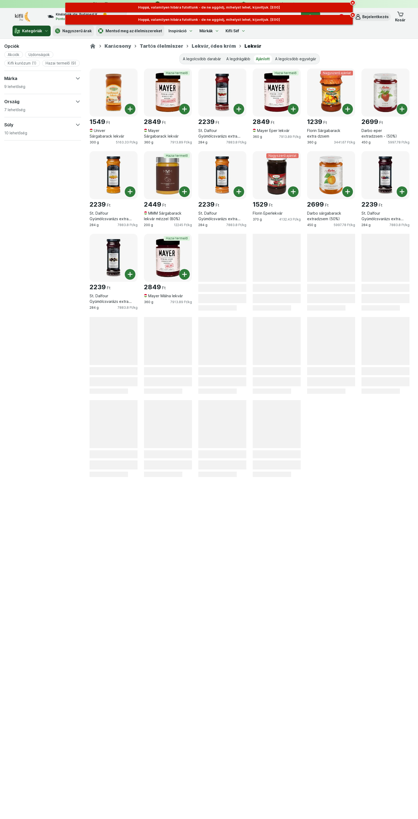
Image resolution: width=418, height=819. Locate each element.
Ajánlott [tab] (263, 59)
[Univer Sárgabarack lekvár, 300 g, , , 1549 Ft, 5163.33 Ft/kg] (114, 93)
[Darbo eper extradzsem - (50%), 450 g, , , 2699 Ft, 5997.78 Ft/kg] (385, 93)
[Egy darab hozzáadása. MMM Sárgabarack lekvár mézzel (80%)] (184, 191)
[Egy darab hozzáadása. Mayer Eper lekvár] (293, 109)
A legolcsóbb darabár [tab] (202, 59)
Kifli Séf (236, 31)
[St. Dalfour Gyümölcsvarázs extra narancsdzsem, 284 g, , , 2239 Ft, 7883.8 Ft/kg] (222, 175)
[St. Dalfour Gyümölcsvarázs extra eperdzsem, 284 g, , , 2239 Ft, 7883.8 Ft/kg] (222, 93)
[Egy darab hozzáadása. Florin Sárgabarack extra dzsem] (347, 109)
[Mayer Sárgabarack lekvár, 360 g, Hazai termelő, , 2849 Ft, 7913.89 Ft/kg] (168, 93)
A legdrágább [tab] (238, 59)
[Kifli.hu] (93, 46)
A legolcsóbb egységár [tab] (295, 59)
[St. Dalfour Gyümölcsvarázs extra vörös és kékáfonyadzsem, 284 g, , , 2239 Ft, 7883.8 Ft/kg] (385, 175)
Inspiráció (180, 31)
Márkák (209, 31)
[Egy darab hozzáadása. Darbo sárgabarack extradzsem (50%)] (347, 191)
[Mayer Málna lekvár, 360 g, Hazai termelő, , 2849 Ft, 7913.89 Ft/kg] (168, 258)
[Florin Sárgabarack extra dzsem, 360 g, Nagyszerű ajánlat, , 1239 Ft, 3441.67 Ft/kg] (331, 93)
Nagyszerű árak (73, 31)
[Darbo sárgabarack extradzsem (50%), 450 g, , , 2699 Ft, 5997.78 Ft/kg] (331, 175)
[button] (372, 17)
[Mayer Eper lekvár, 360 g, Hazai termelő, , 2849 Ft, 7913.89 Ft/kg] (277, 93)
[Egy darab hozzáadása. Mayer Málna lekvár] (184, 274)
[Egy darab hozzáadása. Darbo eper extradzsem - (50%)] (402, 109)
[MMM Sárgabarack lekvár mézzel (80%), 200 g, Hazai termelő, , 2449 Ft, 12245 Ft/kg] (168, 175)
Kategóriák (32, 31)
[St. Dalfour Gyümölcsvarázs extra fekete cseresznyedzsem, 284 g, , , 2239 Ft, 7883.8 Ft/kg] (114, 258)
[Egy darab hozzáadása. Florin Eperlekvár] (293, 191)
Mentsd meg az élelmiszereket (130, 31)
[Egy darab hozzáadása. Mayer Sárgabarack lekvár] (184, 109)
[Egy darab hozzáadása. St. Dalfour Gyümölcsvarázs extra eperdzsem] (239, 109)
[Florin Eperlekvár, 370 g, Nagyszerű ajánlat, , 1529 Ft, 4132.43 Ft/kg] (277, 175)
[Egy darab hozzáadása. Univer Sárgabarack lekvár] (130, 109)
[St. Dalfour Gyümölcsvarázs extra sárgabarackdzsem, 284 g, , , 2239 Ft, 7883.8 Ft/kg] (114, 175)
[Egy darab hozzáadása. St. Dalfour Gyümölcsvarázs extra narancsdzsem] (239, 191)
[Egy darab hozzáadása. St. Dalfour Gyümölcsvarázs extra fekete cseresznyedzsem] (130, 274)
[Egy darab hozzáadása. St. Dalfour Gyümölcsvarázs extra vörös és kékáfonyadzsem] (402, 191)
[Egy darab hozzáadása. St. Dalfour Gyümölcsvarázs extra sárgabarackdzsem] (130, 191)
